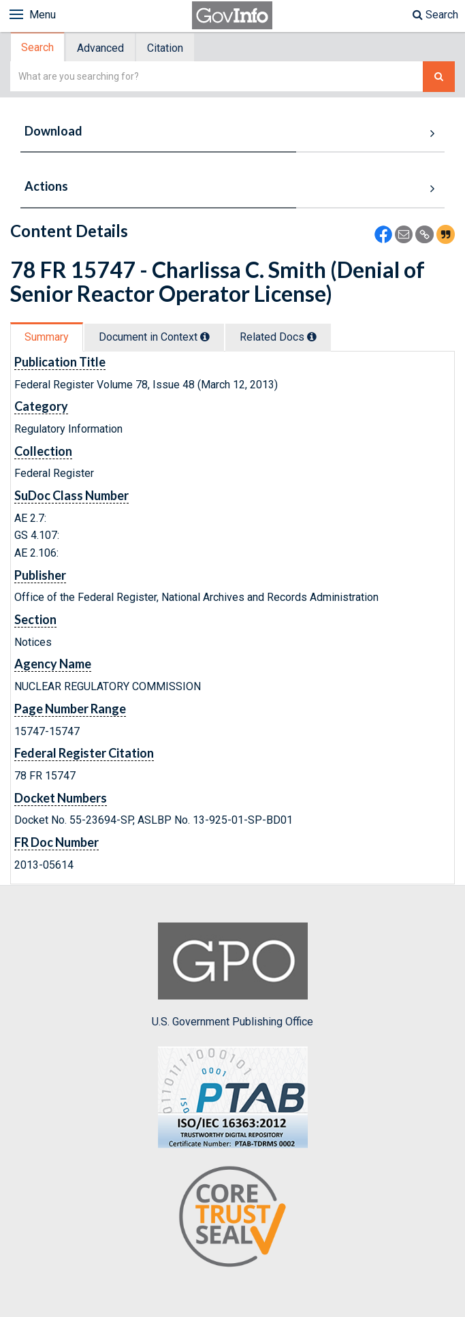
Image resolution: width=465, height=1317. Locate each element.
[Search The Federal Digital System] (439, 76)
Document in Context (154, 336)
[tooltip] (205, 336)
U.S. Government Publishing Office (232, 975)
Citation (165, 48)
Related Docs (278, 336)
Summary (47, 336)
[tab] (38, 47)
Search (435, 14)
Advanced (100, 48)
